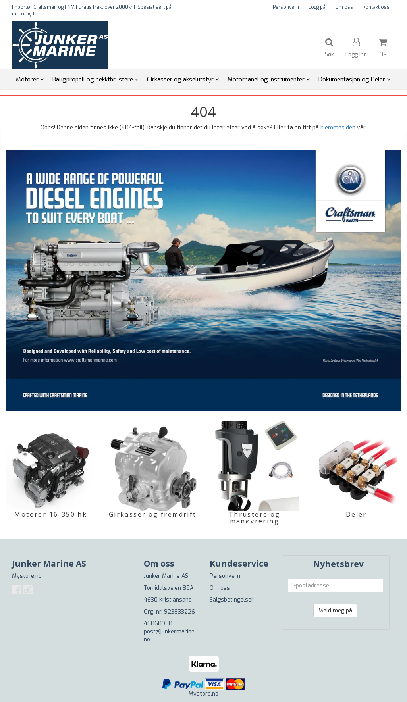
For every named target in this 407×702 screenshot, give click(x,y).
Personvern (286, 7)
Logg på (317, 7)
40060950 (158, 623)
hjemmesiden (337, 127)
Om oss (344, 7)
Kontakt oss (376, 7)
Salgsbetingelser (232, 600)
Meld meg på (335, 610)
